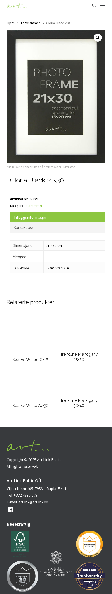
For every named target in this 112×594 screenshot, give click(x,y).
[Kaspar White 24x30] (30, 385)
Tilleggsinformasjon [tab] (30, 217)
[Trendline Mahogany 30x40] (79, 383)
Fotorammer (30, 23)
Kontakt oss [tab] (24, 227)
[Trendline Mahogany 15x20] (79, 330)
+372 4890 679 (26, 495)
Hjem (11, 23)
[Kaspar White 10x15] (30, 332)
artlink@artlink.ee (33, 502)
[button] (102, 5)
